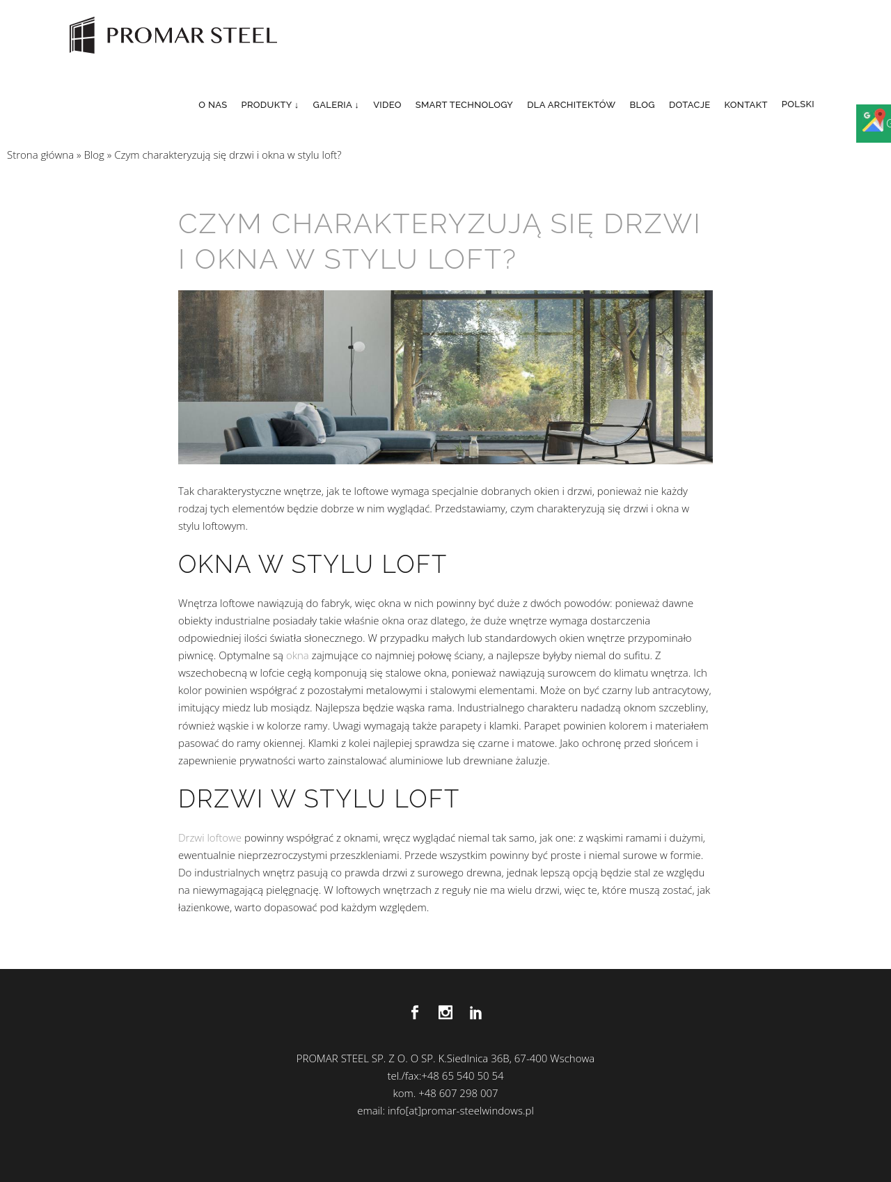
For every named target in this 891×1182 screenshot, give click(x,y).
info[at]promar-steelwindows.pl (461, 1110)
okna (297, 655)
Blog (94, 154)
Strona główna (40, 154)
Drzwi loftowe (210, 837)
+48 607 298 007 (458, 1093)
